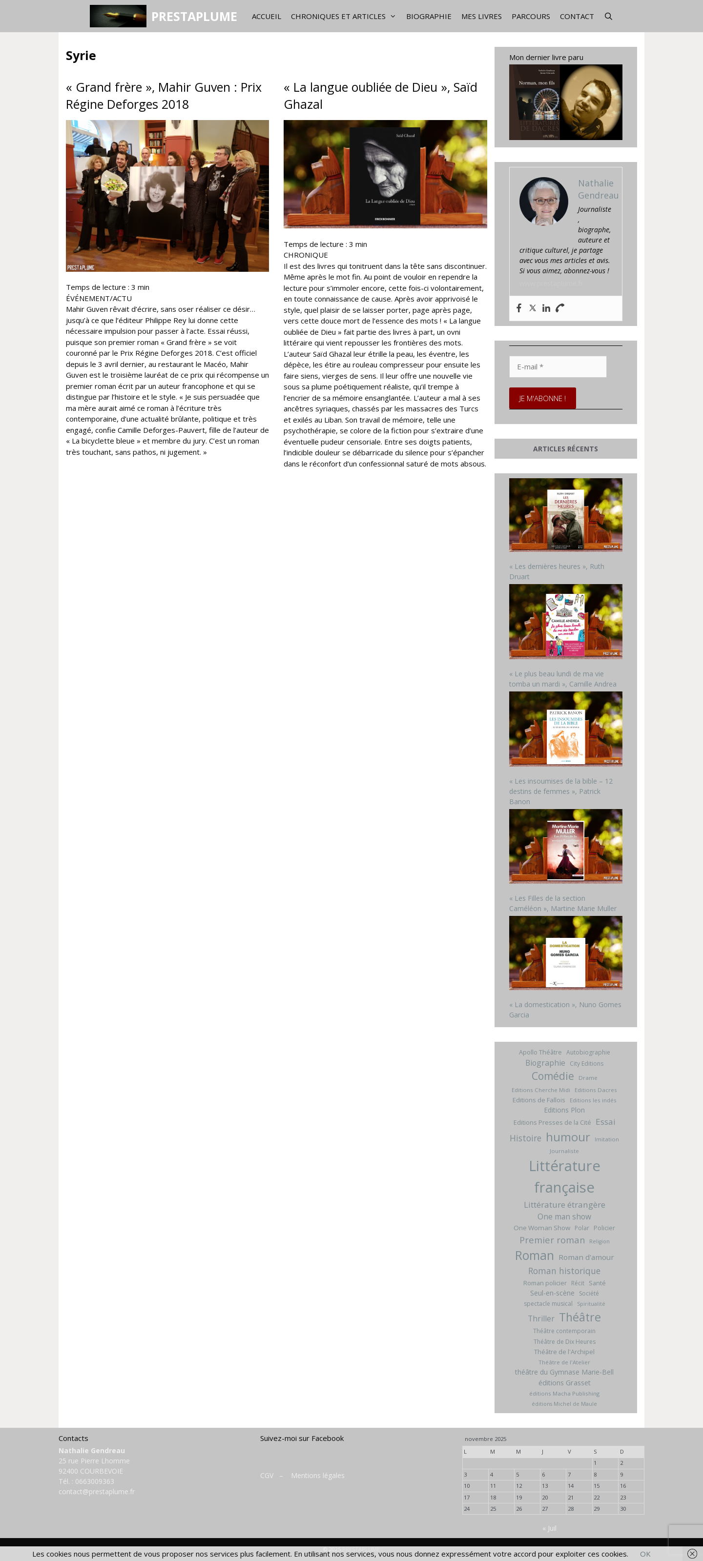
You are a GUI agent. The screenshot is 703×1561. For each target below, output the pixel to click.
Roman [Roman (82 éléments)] (534, 1255)
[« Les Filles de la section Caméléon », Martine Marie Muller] (566, 847)
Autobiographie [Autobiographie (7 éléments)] (588, 1052)
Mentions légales (318, 1475)
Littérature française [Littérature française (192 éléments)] (564, 1176)
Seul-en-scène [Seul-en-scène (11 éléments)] (552, 1292)
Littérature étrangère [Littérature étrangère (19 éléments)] (564, 1204)
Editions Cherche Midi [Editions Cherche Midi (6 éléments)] (541, 1090)
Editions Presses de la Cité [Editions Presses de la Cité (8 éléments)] (552, 1122)
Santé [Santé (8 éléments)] (597, 1282)
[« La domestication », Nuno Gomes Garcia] (566, 954)
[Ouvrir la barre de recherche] (608, 16)
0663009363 (94, 1481)
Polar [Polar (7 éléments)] (582, 1228)
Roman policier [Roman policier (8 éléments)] (545, 1282)
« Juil (549, 1528)
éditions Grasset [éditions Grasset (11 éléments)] (564, 1382)
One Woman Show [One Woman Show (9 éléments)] (542, 1227)
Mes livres (481, 16)
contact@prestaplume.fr (97, 1491)
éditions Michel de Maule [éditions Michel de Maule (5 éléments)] (564, 1403)
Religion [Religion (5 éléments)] (599, 1241)
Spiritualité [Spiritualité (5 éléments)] (591, 1303)
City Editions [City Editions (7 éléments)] (586, 1063)
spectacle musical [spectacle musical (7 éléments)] (548, 1303)
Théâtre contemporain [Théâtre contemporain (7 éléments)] (564, 1331)
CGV (266, 1475)
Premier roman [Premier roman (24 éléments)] (552, 1240)
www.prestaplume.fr (551, 283)
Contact (577, 16)
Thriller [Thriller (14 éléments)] (541, 1318)
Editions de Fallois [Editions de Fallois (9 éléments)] (539, 1099)
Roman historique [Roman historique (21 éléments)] (564, 1271)
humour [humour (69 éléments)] (568, 1137)
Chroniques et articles (346, 16)
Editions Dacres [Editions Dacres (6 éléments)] (596, 1090)
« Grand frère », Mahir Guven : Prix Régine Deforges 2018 (164, 95)
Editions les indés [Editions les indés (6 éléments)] (593, 1100)
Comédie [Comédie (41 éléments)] (553, 1076)
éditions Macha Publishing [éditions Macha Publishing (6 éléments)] (564, 1393)
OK (645, 1554)
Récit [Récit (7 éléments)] (577, 1283)
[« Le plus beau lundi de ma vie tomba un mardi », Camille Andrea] (566, 623)
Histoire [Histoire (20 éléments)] (525, 1138)
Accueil (266, 16)
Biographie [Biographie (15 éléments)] (545, 1062)
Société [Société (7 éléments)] (589, 1293)
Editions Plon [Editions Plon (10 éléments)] (564, 1110)
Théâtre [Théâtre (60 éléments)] (580, 1317)
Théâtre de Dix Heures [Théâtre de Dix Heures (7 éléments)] (565, 1342)
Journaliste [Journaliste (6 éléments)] (564, 1151)
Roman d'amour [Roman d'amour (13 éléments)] (586, 1257)
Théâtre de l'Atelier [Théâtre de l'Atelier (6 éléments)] (564, 1362)
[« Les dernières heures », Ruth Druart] (566, 516)
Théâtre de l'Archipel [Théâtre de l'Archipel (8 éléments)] (564, 1351)
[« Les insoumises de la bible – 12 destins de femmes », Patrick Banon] (566, 730)
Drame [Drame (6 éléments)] (588, 1077)
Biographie (429, 16)
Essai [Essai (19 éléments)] (606, 1121)
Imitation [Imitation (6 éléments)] (607, 1139)
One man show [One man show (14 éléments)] (564, 1216)
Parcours (531, 16)
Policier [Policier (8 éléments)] (604, 1227)
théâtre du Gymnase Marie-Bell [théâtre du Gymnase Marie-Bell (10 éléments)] (564, 1372)
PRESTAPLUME (194, 16)
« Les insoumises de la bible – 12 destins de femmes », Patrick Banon (561, 791)
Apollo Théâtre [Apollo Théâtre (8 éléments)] (540, 1052)
